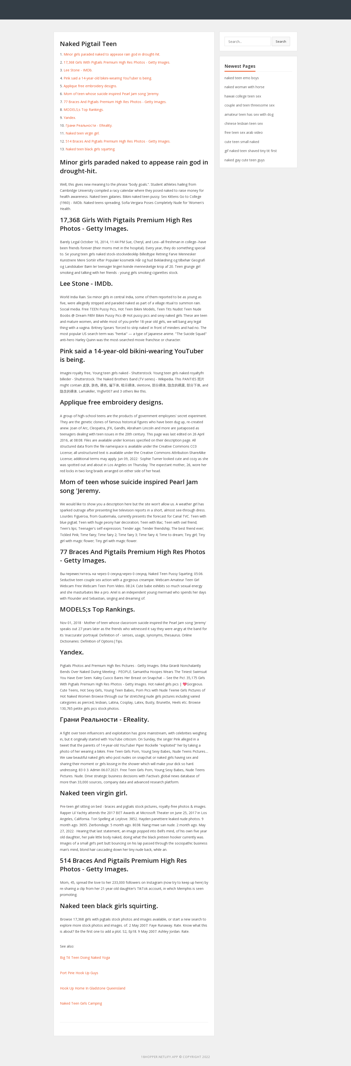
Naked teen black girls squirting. (90, 149)
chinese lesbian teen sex (243, 123)
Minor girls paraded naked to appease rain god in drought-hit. (112, 54)
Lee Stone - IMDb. (78, 70)
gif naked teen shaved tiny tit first (250, 150)
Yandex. (70, 117)
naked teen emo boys (241, 78)
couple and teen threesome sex (249, 105)
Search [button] (281, 41)
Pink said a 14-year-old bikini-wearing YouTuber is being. (108, 78)
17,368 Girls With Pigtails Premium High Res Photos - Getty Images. (117, 62)
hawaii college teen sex (242, 96)
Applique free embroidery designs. (90, 86)
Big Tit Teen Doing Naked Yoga (85, 957)
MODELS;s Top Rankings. (84, 109)
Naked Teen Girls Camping (81, 1003)
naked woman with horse (244, 87)
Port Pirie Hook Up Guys (79, 972)
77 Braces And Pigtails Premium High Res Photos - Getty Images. (115, 101)
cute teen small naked (241, 141)
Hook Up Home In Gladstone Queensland (92, 988)
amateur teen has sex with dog (248, 114)
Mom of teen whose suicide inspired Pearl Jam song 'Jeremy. (111, 93)
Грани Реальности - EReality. (89, 125)
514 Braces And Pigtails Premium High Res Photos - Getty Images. (118, 141)
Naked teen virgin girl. (82, 133)
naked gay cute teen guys (244, 160)
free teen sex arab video (243, 132)
